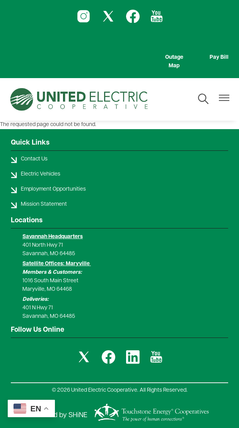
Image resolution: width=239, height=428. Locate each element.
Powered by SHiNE (58, 415)
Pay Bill (219, 57)
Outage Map (174, 62)
